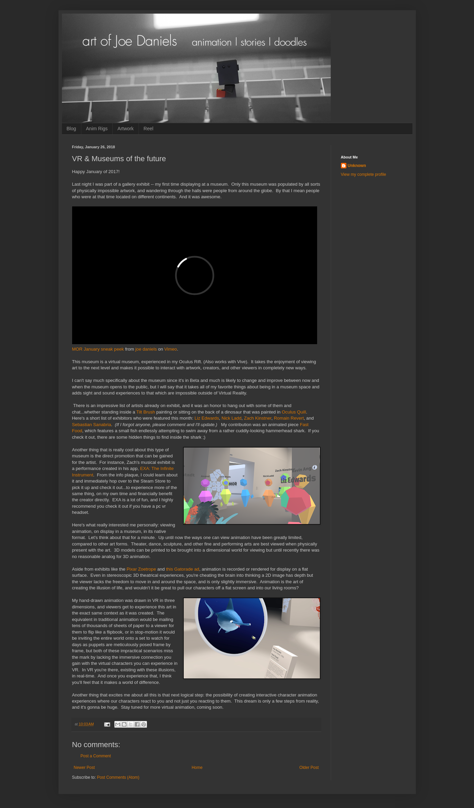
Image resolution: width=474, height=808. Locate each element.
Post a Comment (96, 756)
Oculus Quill (294, 412)
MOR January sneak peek (98, 349)
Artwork (125, 128)
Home (197, 767)
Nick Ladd (232, 418)
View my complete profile (363, 174)
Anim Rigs (97, 128)
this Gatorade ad (182, 569)
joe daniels (146, 349)
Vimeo (170, 349)
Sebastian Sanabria (91, 424)
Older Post (309, 767)
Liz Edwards (207, 418)
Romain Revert (289, 418)
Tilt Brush (145, 412)
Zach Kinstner (258, 418)
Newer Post (84, 767)
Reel (148, 128)
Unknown (357, 165)
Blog (71, 128)
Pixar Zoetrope (141, 569)
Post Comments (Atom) (118, 777)
